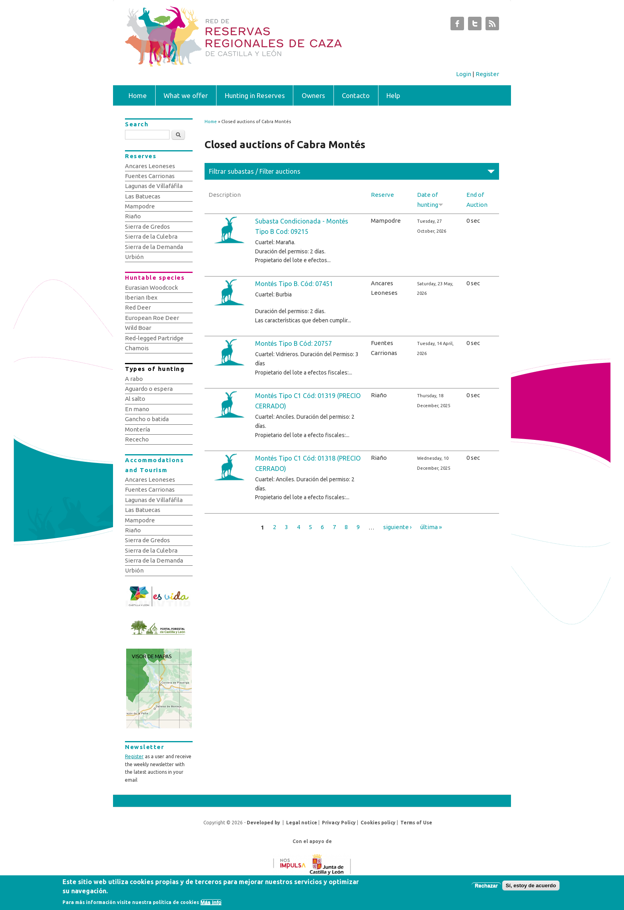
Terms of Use (416, 822)
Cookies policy (378, 822)
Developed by (263, 822)
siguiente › (397, 527)
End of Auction (477, 199)
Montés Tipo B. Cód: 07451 (294, 283)
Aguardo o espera (149, 388)
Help (393, 95)
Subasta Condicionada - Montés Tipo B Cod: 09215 (301, 226)
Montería (137, 429)
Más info (211, 903)
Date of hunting (430, 199)
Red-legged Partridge (154, 338)
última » (431, 527)
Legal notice (301, 822)
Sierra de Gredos (147, 226)
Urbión (134, 256)
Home (138, 95)
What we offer (186, 95)
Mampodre (140, 206)
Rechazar (486, 887)
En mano (137, 409)
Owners (313, 95)
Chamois (137, 348)
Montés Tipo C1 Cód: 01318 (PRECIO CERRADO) (308, 463)
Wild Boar (138, 327)
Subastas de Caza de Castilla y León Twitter (475, 25)
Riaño (133, 216)
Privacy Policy (339, 822)
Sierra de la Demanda (154, 246)
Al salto (135, 398)
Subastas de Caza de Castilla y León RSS (492, 25)
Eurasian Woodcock (151, 287)
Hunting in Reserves (255, 95)
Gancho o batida (147, 419)
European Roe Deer (152, 317)
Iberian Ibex (141, 297)
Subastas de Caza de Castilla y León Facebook (457, 25)
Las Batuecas (142, 196)
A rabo (134, 378)
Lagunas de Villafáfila (154, 185)
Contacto (356, 95)
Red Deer (138, 307)
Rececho (137, 439)
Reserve (382, 194)
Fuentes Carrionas (150, 176)
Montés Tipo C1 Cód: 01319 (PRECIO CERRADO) (308, 401)
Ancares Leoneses (150, 166)
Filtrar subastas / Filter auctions (254, 171)
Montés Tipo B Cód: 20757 (293, 343)
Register (487, 74)
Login (463, 74)
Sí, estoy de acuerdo (531, 887)
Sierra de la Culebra (151, 236)
